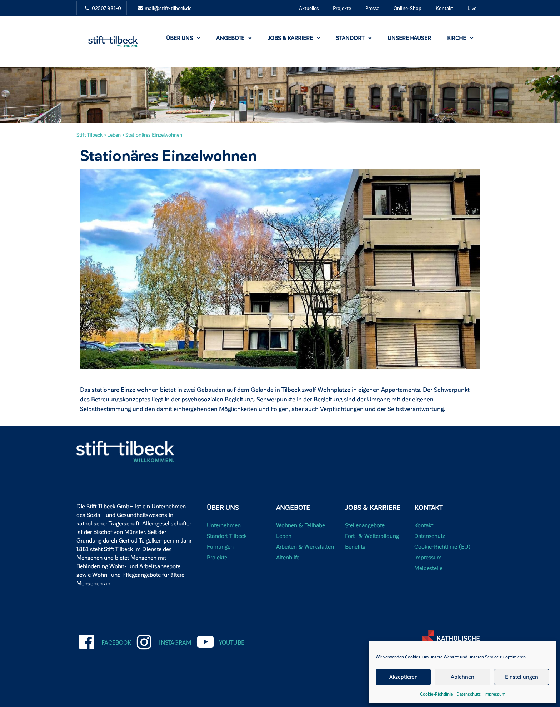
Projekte (342, 8)
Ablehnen (462, 676)
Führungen (220, 546)
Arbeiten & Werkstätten (305, 546)
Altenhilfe (288, 557)
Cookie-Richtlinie (436, 693)
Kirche (460, 38)
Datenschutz (468, 693)
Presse (372, 8)
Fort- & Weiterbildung (372, 535)
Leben (283, 535)
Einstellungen (521, 676)
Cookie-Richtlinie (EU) (442, 546)
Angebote (233, 38)
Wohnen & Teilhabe (300, 525)
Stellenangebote (365, 525)
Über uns (183, 38)
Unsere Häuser (409, 38)
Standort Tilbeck (227, 535)
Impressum (494, 693)
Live (472, 8)
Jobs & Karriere (294, 38)
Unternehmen (224, 525)
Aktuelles (309, 8)
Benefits (355, 546)
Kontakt (444, 8)
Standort (353, 38)
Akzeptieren (403, 676)
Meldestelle (428, 567)
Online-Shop (407, 8)
